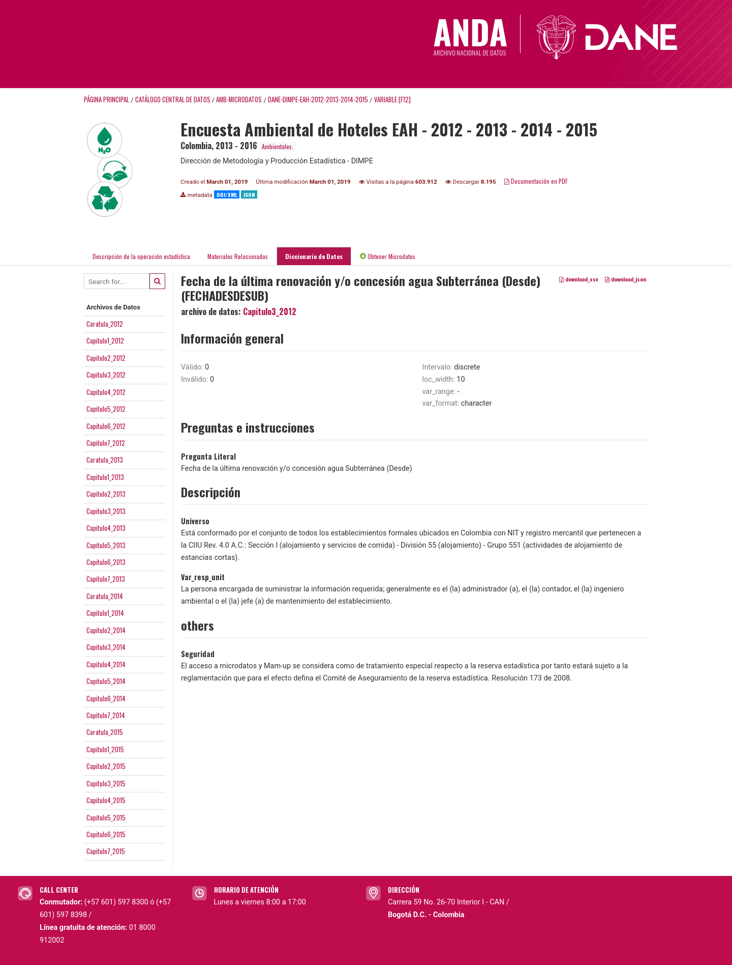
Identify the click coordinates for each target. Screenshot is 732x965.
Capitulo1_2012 (105, 340)
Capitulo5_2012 (106, 409)
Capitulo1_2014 (105, 613)
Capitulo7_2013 (105, 579)
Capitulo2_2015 (106, 766)
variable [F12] (392, 99)
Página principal (106, 99)
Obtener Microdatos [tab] (387, 256)
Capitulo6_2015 (106, 834)
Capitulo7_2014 (105, 715)
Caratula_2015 (104, 732)
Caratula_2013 (104, 460)
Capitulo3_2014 (106, 647)
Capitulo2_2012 (106, 358)
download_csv (578, 279)
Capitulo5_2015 (106, 817)
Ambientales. (277, 146)
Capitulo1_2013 (105, 477)
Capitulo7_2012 (105, 443)
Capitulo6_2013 (106, 562)
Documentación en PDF (536, 181)
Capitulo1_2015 (105, 749)
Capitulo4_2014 (106, 664)
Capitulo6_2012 (106, 426)
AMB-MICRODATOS (239, 99)
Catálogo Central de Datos (172, 99)
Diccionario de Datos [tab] (314, 256)
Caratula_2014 (104, 596)
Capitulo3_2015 (106, 783)
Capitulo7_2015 (105, 851)
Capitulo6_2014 (106, 698)
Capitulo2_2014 (106, 630)
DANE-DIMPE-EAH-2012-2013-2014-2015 (318, 99)
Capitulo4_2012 (106, 392)
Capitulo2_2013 (106, 494)
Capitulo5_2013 (106, 545)
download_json (625, 279)
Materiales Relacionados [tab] (237, 256)
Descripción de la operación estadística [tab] (141, 256)
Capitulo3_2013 (106, 511)
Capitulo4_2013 (106, 528)
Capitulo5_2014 (106, 681)
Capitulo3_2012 (106, 375)
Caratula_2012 (104, 324)
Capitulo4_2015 (106, 800)
